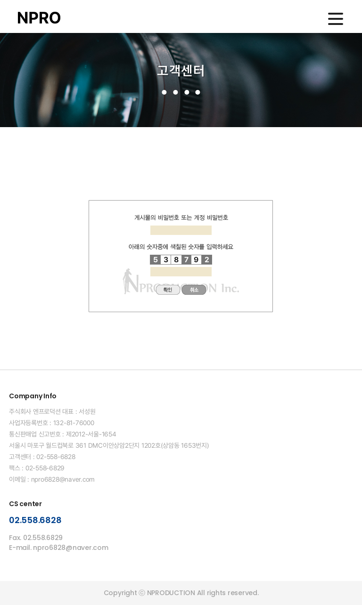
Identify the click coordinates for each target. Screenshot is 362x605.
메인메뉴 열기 (335, 19)
